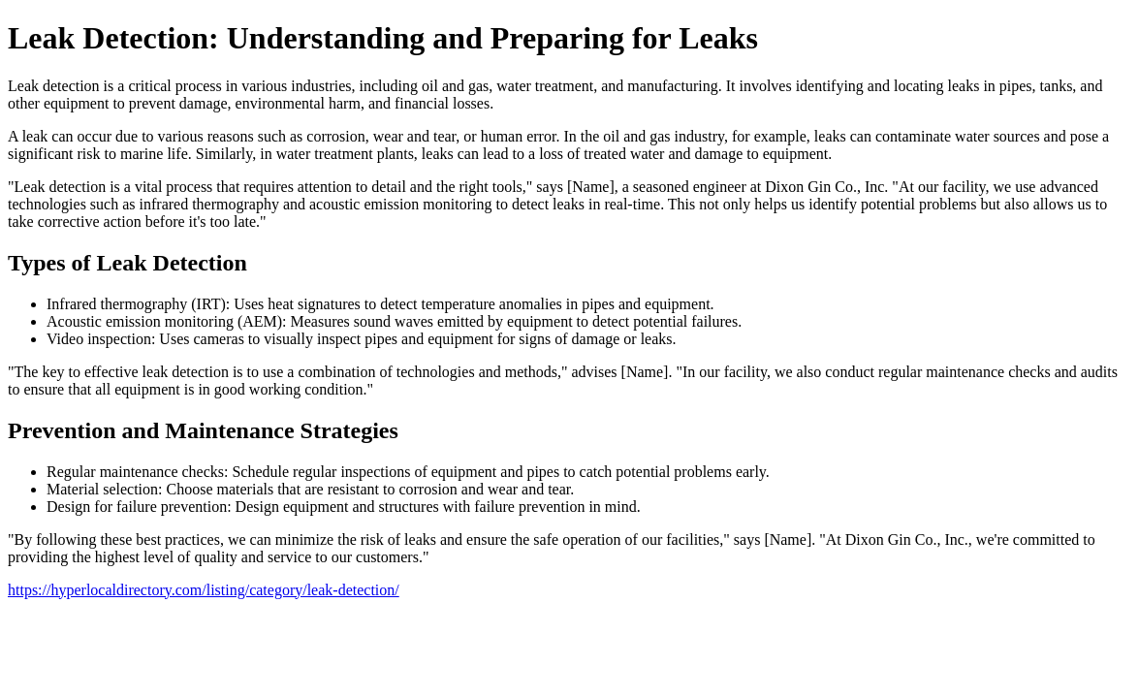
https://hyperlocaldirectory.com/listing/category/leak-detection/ (203, 590)
